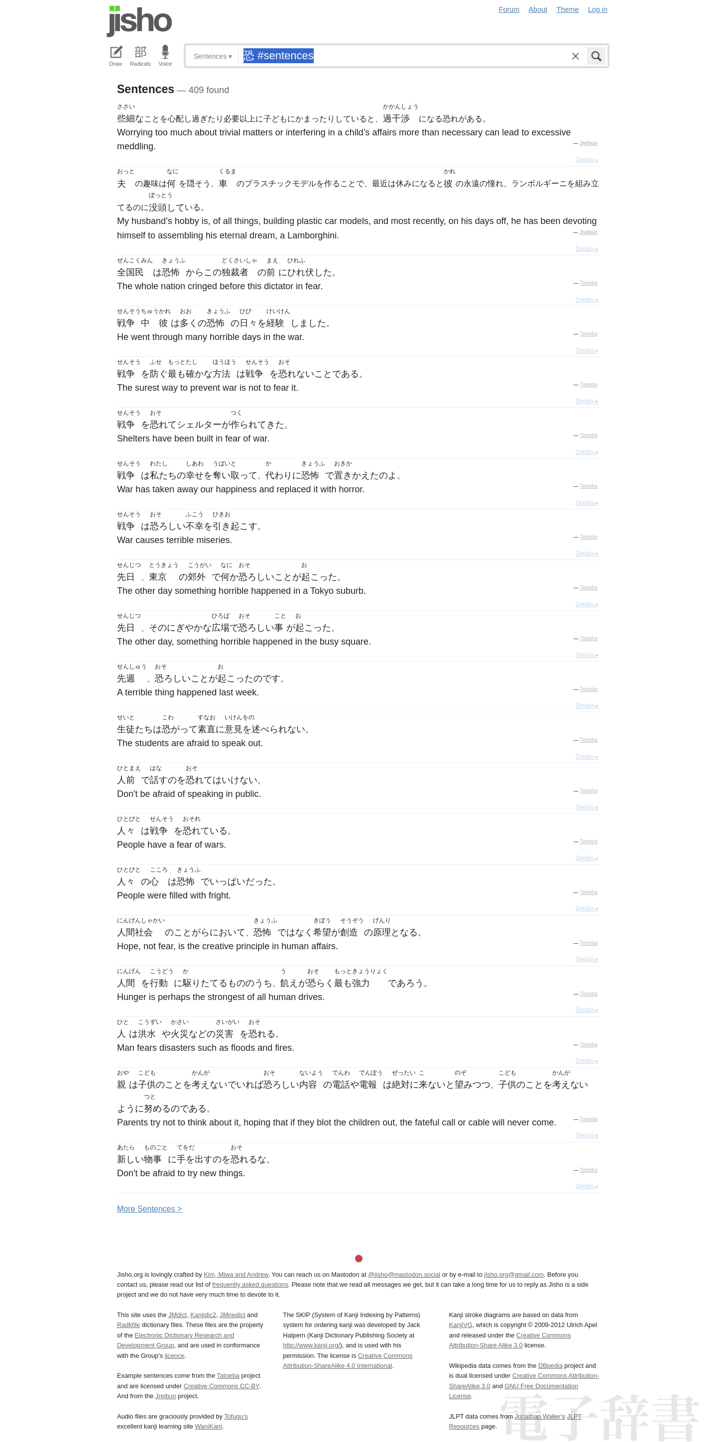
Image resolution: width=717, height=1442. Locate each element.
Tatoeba (589, 283)
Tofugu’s (235, 1416)
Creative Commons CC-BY (221, 1386)
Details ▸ (587, 159)
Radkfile (128, 1325)
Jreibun (589, 143)
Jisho (139, 21)
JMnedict (232, 1315)
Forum (509, 9)
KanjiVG (461, 1325)
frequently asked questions (250, 1284)
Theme (568, 9)
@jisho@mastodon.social (404, 1274)
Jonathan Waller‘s (540, 1416)
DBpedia (550, 1365)
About (538, 9)
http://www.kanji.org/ (311, 1345)
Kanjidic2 (203, 1315)
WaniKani (208, 1426)
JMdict (177, 1315)
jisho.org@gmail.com (514, 1274)
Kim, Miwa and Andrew (236, 1274)
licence (175, 1355)
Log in (597, 9)
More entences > (149, 1209)
